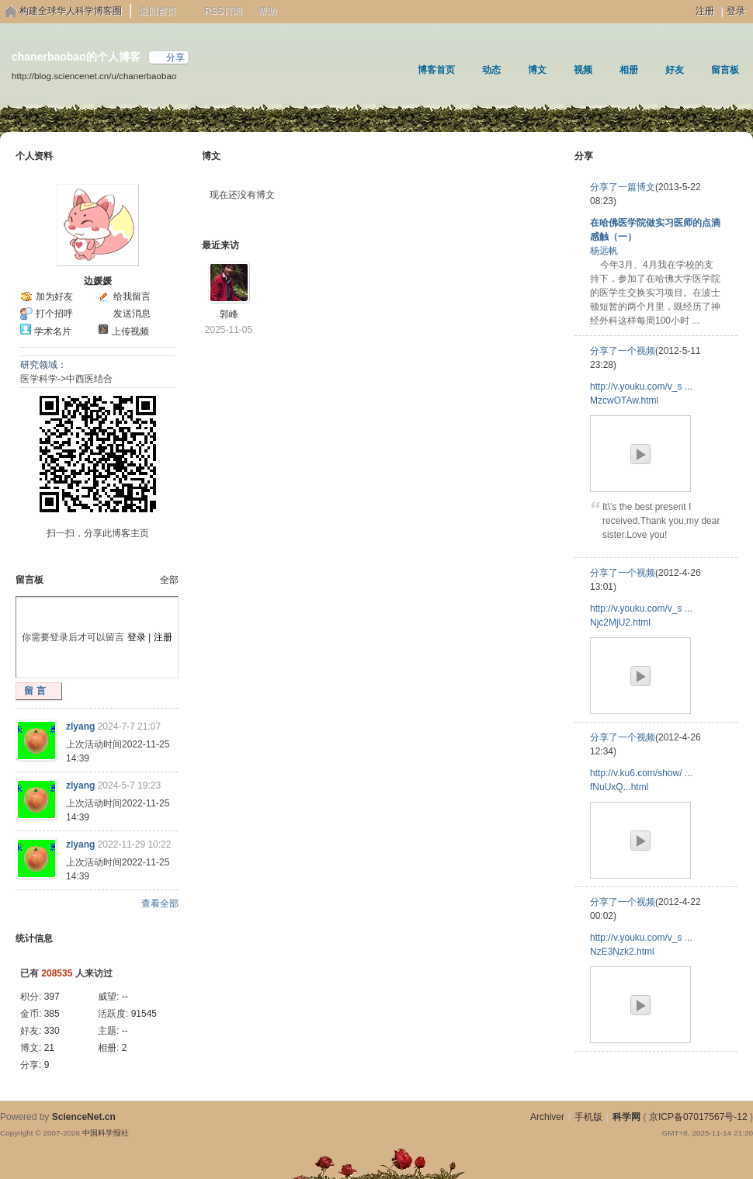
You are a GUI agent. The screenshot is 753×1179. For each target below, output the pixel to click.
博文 (537, 69)
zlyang (80, 726)
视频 (583, 69)
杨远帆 (604, 250)
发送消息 (132, 313)
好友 (674, 69)
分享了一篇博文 (622, 187)
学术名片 (52, 331)
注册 (705, 10)
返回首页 (157, 10)
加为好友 (54, 296)
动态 (491, 69)
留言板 (725, 69)
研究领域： (43, 364)
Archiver (547, 1116)
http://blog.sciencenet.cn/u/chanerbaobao (94, 76)
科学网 (626, 1116)
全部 (169, 579)
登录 (736, 10)
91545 (144, 1013)
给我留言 (132, 296)
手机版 (588, 1116)
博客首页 (436, 69)
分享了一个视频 (622, 350)
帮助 (267, 10)
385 (52, 1013)
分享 (175, 57)
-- (125, 996)
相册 (628, 69)
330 (52, 1030)
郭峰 (229, 314)
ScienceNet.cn (84, 1116)
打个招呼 (54, 313)
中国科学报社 (105, 1133)
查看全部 (160, 903)
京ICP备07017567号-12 (698, 1116)
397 (52, 996)
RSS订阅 (223, 10)
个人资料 (34, 156)
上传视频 (130, 331)
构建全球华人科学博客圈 (70, 10)
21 (49, 1047)
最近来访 (220, 245)
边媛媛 (98, 281)
